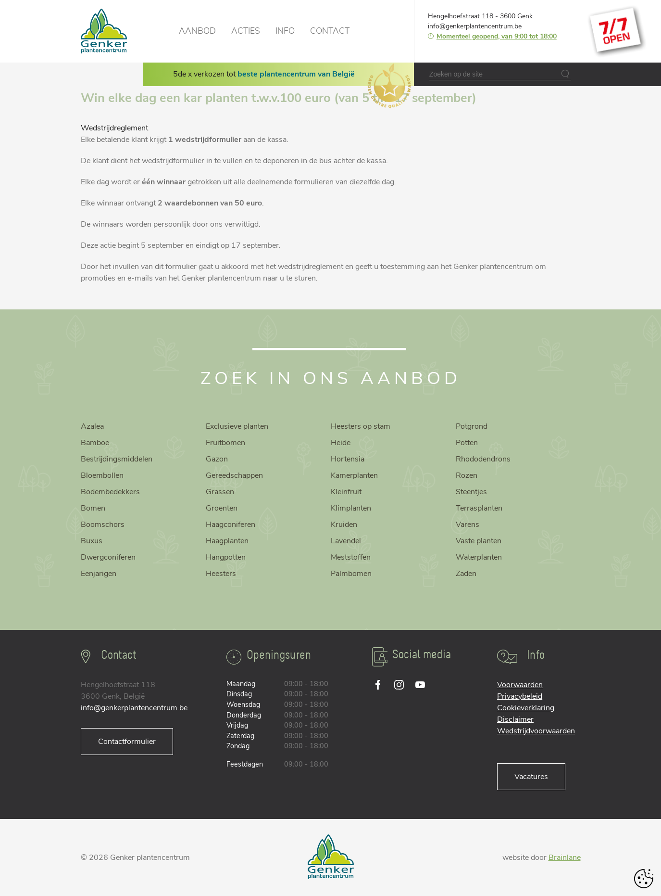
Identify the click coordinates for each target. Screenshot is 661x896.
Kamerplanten (354, 475)
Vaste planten (478, 541)
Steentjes (471, 491)
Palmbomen (351, 573)
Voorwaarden (520, 684)
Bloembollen (102, 475)
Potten (467, 442)
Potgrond (471, 426)
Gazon (217, 459)
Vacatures (531, 776)
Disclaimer (515, 719)
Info (285, 31)
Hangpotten (226, 557)
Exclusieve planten (237, 426)
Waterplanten (479, 557)
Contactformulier (127, 741)
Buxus (91, 541)
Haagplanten (227, 541)
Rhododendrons (483, 459)
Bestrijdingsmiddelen (116, 459)
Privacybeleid (519, 696)
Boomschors (103, 524)
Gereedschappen (234, 475)
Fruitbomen (225, 442)
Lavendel (346, 541)
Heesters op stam (360, 426)
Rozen (466, 475)
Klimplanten (351, 508)
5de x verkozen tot (264, 74)
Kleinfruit (346, 491)
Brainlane (565, 857)
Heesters (221, 573)
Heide (340, 442)
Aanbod (197, 31)
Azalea (92, 426)
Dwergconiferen (108, 557)
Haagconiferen (230, 524)
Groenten (221, 508)
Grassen (220, 491)
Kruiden (344, 524)
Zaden (466, 573)
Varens (467, 524)
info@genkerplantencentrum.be (475, 26)
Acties (245, 31)
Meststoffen (351, 557)
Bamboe (95, 442)
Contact (329, 31)
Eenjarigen (98, 573)
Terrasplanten (479, 508)
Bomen (93, 508)
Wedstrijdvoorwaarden (536, 731)
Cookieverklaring (525, 708)
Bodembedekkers (110, 491)
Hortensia (347, 459)
